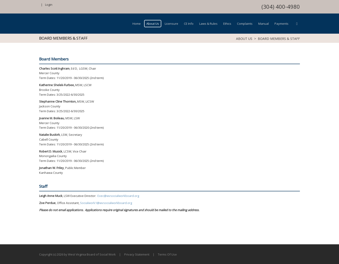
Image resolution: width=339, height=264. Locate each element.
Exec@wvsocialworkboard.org (118, 196)
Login (48, 5)
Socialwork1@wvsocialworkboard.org (106, 203)
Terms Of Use (167, 254)
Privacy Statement (136, 254)
